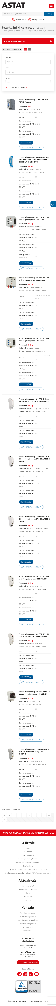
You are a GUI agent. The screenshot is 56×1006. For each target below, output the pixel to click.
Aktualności (28, 896)
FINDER (30, 106)
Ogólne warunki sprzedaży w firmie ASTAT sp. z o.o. (28, 869)
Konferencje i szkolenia (28, 889)
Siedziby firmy (28, 927)
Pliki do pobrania (28, 855)
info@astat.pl (28, 941)
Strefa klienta (28, 866)
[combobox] (28, 62)
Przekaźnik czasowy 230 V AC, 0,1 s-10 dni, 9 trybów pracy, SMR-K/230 (34, 218)
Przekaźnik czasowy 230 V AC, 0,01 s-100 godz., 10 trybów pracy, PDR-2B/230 (34, 693)
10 (49, 815)
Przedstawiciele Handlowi (28, 920)
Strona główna (7, 31)
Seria (7, 68)
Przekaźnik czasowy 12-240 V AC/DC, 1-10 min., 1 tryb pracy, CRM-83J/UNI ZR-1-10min (34, 458)
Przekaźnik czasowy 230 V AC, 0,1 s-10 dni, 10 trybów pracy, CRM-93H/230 (34, 635)
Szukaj (49, 14)
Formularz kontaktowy (28, 913)
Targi (28, 893)
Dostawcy (28, 852)
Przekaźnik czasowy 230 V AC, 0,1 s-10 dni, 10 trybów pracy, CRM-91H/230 (34, 577)
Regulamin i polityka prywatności (28, 862)
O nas (28, 848)
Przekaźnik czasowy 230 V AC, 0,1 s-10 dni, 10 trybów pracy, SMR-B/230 (34, 279)
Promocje (28, 900)
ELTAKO (30, 166)
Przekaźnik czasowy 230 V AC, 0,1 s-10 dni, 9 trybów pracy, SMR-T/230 (34, 339)
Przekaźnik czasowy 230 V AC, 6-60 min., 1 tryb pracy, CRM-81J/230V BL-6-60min (34, 400)
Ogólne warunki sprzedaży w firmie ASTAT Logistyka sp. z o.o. (28, 873)
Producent (9, 57)
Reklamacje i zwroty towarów (28, 859)
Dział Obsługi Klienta (28, 916)
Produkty (19, 31)
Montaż (8, 78)
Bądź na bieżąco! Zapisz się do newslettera (28, 832)
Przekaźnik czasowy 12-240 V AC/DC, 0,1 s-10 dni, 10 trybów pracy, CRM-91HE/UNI (34, 751)
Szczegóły (26, 142)
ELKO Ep (30, 224)
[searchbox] (28, 61)
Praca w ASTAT (28, 931)
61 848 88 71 (28, 938)
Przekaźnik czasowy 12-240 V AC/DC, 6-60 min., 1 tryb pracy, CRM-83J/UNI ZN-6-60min (35, 518)
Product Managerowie (28, 924)
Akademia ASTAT (28, 886)
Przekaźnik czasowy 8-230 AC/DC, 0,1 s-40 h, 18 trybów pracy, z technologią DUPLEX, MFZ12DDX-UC (34, 159)
